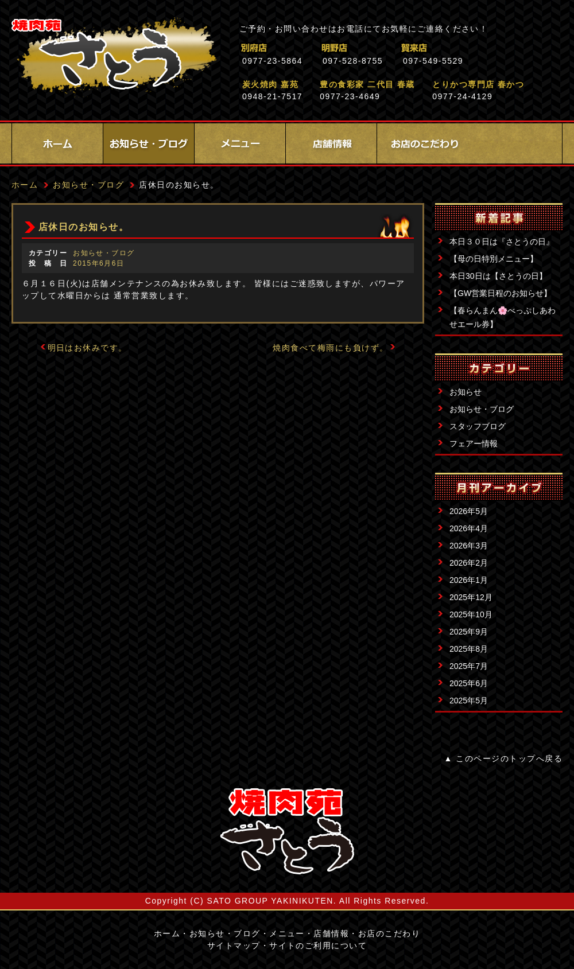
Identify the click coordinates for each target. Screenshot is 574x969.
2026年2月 (468, 562)
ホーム (57, 143)
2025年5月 (468, 700)
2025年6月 (468, 683)
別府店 (304, 48)
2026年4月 (468, 528)
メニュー (240, 143)
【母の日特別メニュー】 (493, 258)
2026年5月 (468, 511)
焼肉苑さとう (113, 57)
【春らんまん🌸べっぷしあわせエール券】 (502, 317)
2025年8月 (468, 648)
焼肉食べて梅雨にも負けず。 (330, 347)
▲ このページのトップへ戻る (503, 758)
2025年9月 (468, 631)
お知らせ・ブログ (148, 143)
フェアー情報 (473, 443)
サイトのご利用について (318, 945)
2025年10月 (470, 614)
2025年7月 (468, 666)
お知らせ (465, 391)
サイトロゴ (287, 831)
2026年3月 (468, 545)
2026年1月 (468, 580)
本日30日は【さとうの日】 (498, 276)
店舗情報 (331, 143)
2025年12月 (470, 597)
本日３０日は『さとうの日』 (501, 241)
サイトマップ (234, 945)
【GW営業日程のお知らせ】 (500, 293)
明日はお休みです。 (87, 347)
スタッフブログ (477, 426)
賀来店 (464, 48)
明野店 (384, 48)
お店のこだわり (422, 143)
